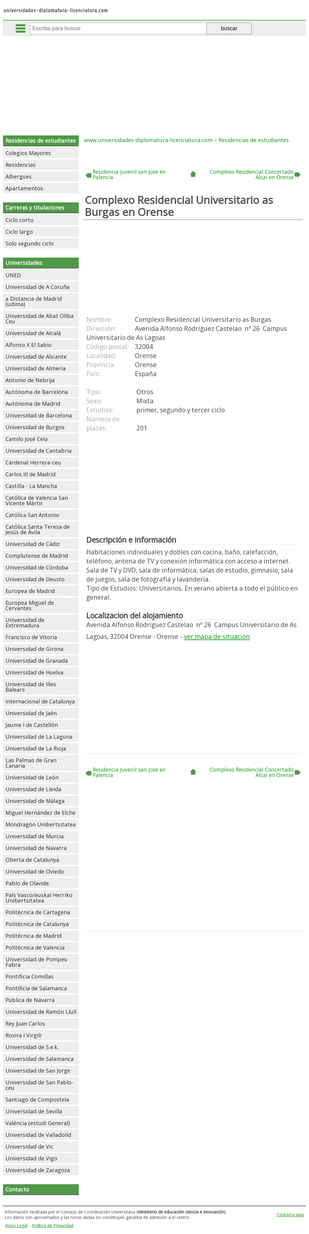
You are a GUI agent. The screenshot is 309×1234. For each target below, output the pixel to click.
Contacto (17, 1189)
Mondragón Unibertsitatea (40, 824)
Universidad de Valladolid (38, 1134)
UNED (13, 275)
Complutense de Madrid (36, 555)
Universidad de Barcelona (38, 415)
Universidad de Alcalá (33, 333)
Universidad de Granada (36, 660)
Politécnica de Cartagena (37, 912)
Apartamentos (24, 188)
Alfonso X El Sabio (28, 344)
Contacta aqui (290, 1214)
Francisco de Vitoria (31, 637)
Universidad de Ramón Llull (40, 1011)
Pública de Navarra (30, 1000)
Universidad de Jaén (31, 713)
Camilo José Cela (26, 439)
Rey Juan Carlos (25, 1023)
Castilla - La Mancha (31, 486)
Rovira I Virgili (23, 1035)
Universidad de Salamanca (39, 1058)
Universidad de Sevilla (33, 1111)
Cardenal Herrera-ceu (33, 462)
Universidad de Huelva (34, 672)
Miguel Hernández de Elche (40, 812)
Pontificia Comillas (29, 976)
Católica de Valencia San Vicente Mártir (36, 500)
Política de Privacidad (52, 1225)
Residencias (20, 164)
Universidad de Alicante (36, 356)
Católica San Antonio (32, 515)
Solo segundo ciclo (29, 243)
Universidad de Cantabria (38, 450)
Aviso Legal (16, 1225)
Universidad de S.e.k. (32, 1047)
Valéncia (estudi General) (37, 1123)
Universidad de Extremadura (24, 622)
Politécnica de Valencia (35, 947)
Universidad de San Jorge (37, 1070)
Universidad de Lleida (33, 789)
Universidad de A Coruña (37, 286)
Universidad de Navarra (36, 848)
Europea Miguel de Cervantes (29, 605)
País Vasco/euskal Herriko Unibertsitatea (38, 897)
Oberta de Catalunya (32, 859)
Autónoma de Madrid (32, 403)
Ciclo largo (19, 231)
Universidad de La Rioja (35, 748)
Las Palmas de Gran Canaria (30, 763)
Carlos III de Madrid (30, 474)
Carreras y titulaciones (34, 207)
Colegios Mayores (28, 153)
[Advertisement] (155, 81)
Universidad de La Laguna (38, 736)
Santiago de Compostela (37, 1099)
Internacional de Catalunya (40, 701)
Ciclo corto (19, 220)
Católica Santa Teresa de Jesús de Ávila (37, 529)
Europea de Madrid (30, 591)
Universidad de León (32, 777)
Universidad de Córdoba (36, 567)
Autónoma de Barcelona (36, 391)
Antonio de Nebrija (30, 380)
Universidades (23, 262)
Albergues (18, 176)
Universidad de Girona (34, 648)
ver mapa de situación (217, 636)
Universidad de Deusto (35, 579)
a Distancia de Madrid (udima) (33, 301)
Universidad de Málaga (35, 800)
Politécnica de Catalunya (37, 924)
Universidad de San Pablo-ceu (39, 1085)
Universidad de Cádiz (32, 543)
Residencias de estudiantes (40, 140)
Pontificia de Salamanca (36, 988)
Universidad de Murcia (34, 836)
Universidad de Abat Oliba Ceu (39, 318)
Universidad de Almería (35, 368)
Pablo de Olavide (27, 883)
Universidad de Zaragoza (37, 1170)
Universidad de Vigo (31, 1158)
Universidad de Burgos (35, 427)
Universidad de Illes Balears (30, 686)
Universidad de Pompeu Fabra (36, 962)
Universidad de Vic (29, 1146)
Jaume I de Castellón (31, 724)
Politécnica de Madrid (33, 935)
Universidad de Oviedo (34, 871)
